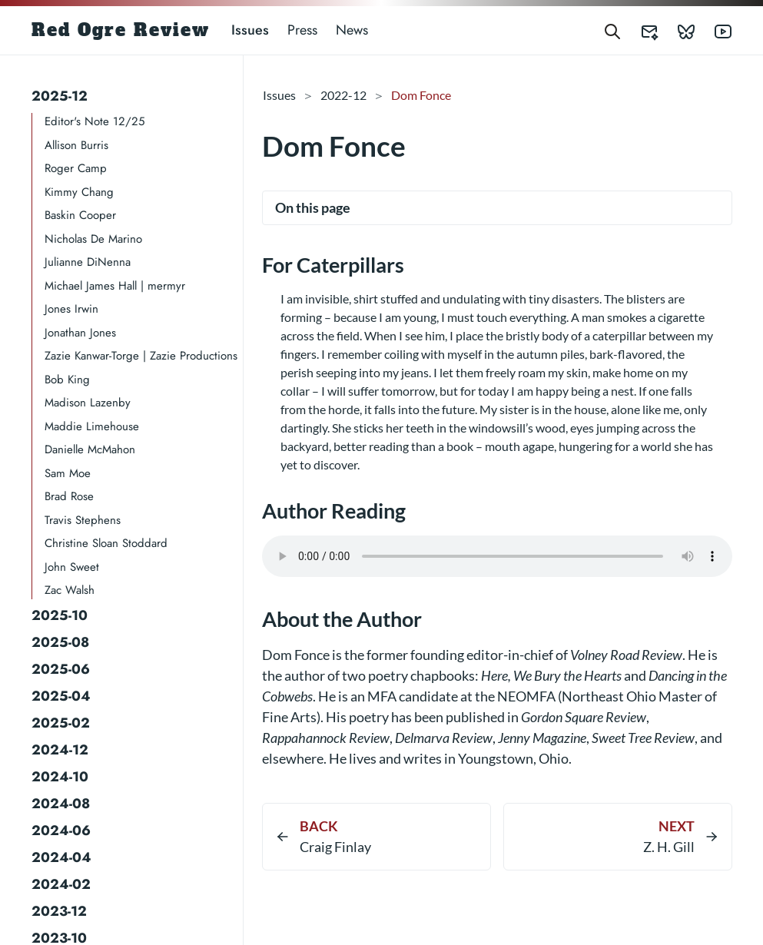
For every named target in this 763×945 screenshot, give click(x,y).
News (352, 30)
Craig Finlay (335, 846)
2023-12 (59, 911)
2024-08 (61, 804)
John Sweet (72, 567)
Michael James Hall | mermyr (115, 285)
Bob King (67, 379)
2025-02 (61, 723)
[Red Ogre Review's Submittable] (640, 30)
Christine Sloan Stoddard (106, 543)
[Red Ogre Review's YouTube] (713, 30)
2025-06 (61, 669)
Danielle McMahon (90, 449)
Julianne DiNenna (88, 262)
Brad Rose (69, 496)
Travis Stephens (83, 520)
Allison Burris (76, 145)
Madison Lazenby (88, 402)
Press (302, 30)
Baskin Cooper (80, 215)
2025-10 (60, 615)
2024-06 (61, 831)
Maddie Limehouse (92, 426)
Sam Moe (68, 473)
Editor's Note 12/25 (94, 121)
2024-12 (60, 750)
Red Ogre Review (121, 29)
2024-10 (60, 777)
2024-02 (61, 884)
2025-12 (60, 96)
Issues (250, 30)
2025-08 (60, 642)
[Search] (612, 30)
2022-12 (343, 95)
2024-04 (61, 857)
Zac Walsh (70, 590)
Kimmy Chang (79, 192)
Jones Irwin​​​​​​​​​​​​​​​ (71, 308)
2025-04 (61, 696)
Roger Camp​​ (76, 168)
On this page (312, 207)
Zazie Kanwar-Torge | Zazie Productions (141, 355)
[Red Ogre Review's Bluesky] (677, 30)
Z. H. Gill (669, 846)
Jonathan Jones (80, 332)
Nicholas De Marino (93, 238)
